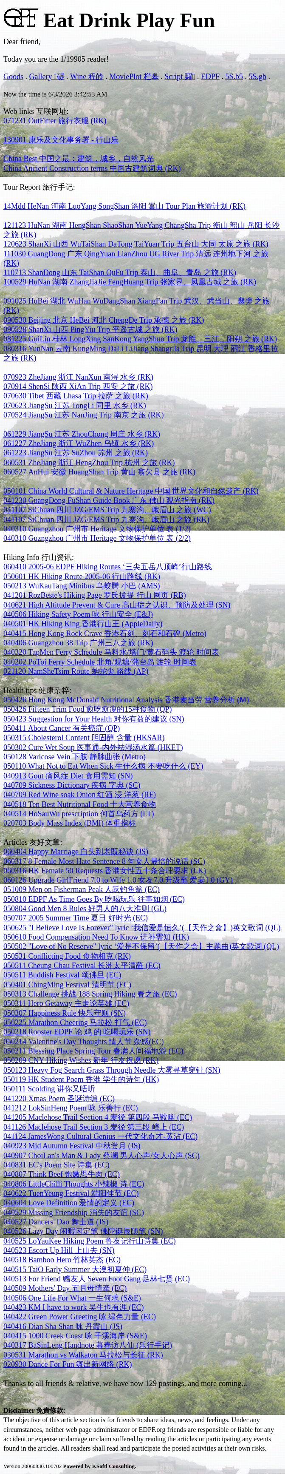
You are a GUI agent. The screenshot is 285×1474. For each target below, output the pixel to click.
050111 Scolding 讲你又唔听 (49, 1089)
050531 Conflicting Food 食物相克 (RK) (67, 956)
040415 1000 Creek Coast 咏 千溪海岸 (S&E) (75, 1336)
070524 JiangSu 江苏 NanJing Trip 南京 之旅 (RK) (83, 415)
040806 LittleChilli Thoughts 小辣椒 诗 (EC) (73, 1184)
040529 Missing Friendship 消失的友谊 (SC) (73, 1212)
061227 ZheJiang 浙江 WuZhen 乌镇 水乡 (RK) (78, 443)
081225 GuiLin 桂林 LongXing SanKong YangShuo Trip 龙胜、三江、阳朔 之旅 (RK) (140, 339)
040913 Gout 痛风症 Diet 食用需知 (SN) (68, 776)
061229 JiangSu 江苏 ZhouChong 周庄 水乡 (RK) (81, 434)
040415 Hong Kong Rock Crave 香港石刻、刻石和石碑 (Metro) (104, 633)
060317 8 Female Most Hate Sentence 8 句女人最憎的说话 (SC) (104, 861)
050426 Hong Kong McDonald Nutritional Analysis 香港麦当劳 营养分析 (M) (126, 700)
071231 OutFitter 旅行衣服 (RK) (55, 120)
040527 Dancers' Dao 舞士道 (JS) (55, 1222)
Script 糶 (179, 76)
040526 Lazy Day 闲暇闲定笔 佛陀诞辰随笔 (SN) (83, 1231)
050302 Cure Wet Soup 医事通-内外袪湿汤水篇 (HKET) (93, 747)
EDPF (210, 76)
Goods (13, 76)
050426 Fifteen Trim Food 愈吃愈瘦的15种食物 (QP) (87, 709)
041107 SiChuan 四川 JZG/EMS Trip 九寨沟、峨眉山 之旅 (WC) (107, 510)
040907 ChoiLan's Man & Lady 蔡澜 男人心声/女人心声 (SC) (101, 1155)
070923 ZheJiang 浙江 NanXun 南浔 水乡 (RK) (78, 377)
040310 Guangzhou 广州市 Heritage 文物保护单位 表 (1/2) (97, 529)
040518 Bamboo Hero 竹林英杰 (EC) (62, 1259)
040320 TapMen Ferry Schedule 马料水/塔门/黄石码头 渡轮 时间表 (111, 652)
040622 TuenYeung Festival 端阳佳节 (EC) (71, 1193)
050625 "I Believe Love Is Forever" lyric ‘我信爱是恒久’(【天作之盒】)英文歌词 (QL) (142, 927)
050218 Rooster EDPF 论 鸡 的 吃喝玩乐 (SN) (77, 1032)
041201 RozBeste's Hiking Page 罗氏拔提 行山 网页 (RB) (94, 595)
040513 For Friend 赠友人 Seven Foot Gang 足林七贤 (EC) (96, 1279)
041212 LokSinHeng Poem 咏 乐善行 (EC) (70, 1108)
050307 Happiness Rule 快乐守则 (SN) (64, 1013)
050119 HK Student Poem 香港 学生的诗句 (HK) (81, 1079)
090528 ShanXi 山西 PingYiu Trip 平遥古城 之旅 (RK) (90, 329)
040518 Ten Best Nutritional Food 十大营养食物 (79, 804)
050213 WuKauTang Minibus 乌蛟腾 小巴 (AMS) (81, 586)
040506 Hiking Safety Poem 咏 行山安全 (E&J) (78, 614)
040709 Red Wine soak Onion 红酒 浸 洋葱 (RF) (79, 794)
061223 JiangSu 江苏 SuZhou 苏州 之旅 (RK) (75, 453)
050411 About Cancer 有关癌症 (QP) (61, 728)
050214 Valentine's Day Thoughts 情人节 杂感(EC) (83, 1041)
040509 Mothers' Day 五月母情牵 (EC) (65, 1288)
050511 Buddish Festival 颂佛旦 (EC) (62, 975)
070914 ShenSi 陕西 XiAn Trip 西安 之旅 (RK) (78, 386)
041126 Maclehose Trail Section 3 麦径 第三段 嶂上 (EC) (93, 1127)
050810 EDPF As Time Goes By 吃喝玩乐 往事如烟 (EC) (94, 899)
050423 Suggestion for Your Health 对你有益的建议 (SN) (93, 719)
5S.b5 (234, 76)
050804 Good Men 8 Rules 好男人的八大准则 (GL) (84, 908)
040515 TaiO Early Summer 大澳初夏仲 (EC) (75, 1269)
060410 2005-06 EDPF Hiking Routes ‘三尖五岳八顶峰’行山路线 (107, 566)
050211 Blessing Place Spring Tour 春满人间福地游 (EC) (93, 1051)
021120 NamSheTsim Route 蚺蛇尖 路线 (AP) (76, 671)
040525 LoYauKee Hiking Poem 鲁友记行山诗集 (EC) (89, 1241)
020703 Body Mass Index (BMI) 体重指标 (69, 823)
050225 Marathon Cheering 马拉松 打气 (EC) (75, 1022)
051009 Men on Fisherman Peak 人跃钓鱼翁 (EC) (81, 889)
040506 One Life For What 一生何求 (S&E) (72, 1298)
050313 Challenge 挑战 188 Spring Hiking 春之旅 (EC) (90, 994)
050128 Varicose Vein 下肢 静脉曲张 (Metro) (74, 757)
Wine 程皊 (87, 76)
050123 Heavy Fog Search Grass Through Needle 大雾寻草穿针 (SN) (111, 1070)
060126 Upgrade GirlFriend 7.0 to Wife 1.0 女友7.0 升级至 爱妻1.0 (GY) (118, 880)
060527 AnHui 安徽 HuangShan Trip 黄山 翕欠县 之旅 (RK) (99, 472)
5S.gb (257, 76)
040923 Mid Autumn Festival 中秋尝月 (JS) (72, 1146)
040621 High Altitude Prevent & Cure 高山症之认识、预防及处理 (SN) (116, 605)
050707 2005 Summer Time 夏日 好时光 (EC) (75, 918)
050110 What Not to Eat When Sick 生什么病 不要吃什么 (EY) (103, 766)
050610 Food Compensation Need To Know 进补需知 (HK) (96, 937)
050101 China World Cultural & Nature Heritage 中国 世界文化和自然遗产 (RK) (131, 491)
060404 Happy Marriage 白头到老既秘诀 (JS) (75, 851)
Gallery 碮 (47, 76)
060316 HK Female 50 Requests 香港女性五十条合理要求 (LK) (104, 870)
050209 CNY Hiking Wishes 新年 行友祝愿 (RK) (80, 1060)
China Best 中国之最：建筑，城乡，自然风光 (78, 158)
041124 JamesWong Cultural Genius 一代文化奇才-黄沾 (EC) (100, 1136)
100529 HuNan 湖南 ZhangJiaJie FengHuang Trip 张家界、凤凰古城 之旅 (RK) (129, 282)
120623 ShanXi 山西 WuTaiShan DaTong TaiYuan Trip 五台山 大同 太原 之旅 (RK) (135, 244)
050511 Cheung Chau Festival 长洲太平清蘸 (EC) (82, 965)
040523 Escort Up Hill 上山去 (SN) (58, 1250)
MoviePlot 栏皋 (134, 76)
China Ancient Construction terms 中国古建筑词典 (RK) (92, 168)
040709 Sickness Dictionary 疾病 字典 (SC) (71, 785)
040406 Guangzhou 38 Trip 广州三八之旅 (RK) (78, 643)
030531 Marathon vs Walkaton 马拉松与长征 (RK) (83, 1355)
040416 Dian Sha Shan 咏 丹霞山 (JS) (62, 1326)
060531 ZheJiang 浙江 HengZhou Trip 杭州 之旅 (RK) (89, 462)
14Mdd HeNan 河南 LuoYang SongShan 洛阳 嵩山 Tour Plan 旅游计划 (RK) (124, 206)
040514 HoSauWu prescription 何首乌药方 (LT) (78, 813)
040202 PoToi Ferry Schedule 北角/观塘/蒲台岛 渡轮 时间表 (100, 662)
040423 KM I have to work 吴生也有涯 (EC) (73, 1307)
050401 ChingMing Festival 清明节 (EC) (67, 984)
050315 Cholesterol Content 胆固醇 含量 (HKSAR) (84, 737)
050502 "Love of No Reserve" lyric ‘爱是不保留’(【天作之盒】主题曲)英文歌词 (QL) (141, 946)
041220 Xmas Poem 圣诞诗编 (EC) (59, 1098)
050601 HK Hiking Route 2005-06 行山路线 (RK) (81, 576)
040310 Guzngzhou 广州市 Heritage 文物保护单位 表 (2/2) (97, 538)
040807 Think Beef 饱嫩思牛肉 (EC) (61, 1174)
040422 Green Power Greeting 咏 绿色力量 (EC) (79, 1316)
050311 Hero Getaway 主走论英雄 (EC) (66, 1003)
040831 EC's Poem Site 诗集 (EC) (56, 1165)
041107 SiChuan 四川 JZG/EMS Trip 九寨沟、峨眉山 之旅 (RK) (106, 519)
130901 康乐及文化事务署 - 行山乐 (61, 140)
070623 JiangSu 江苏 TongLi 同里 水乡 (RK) (74, 405)
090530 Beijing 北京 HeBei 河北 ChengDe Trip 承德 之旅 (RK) (103, 320)
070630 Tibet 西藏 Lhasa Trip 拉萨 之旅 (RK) (75, 396)
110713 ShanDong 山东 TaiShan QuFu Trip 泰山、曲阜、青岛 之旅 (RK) (119, 272)
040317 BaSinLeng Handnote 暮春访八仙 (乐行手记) (87, 1345)
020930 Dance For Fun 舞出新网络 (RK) (67, 1364)
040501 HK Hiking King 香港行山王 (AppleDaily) (82, 623)
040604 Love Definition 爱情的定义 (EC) (68, 1203)
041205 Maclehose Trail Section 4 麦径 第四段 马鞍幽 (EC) (97, 1117)
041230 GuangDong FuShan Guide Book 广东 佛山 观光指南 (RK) (108, 500)
